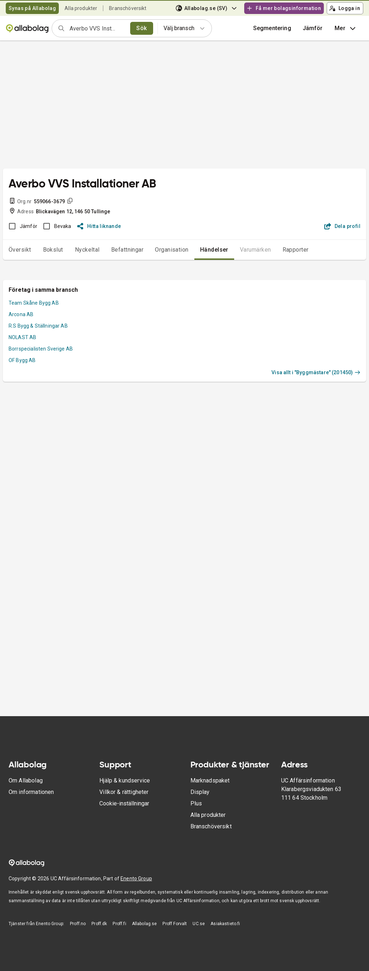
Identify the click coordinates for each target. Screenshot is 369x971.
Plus (196, 803)
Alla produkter (81, 8)
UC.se (199, 923)
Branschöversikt (127, 8)
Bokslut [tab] (53, 249)
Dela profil (342, 226)
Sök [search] (141, 28)
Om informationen (31, 792)
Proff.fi (119, 923)
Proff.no (78, 923)
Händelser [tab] (214, 249)
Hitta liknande (99, 226)
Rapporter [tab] (296, 249)
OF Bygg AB (22, 360)
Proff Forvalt (174, 923)
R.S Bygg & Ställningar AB (38, 326)
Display (200, 792)
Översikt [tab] (20, 249)
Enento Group (136, 878)
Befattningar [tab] (127, 249)
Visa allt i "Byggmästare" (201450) (315, 372)
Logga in (344, 8)
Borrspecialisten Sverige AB (41, 349)
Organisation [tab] (172, 249)
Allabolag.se (144, 923)
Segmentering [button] (272, 28)
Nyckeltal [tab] (87, 249)
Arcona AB (21, 314)
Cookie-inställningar (124, 803)
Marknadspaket (210, 780)
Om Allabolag (26, 780)
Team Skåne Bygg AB (34, 303)
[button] (312, 28)
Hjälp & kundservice (124, 780)
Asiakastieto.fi (225, 923)
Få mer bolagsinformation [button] (283, 8)
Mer (346, 28)
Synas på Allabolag (32, 8)
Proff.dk (99, 923)
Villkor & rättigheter (123, 792)
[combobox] (97, 28)
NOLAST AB (22, 337)
